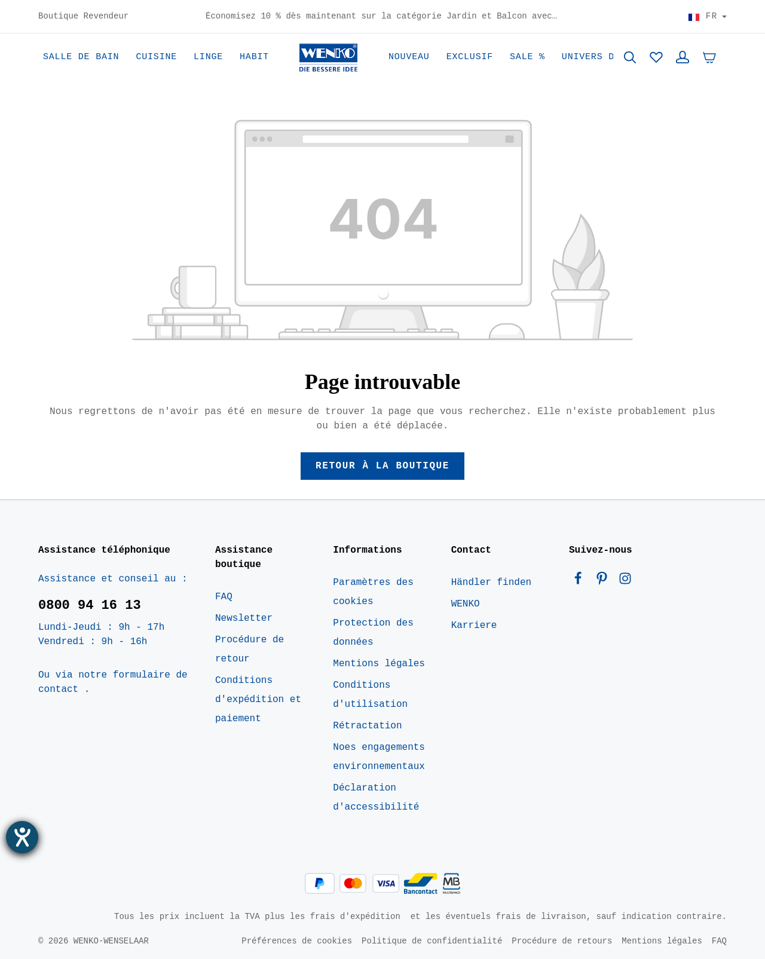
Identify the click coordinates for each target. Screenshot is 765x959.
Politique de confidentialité (432, 940)
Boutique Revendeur (83, 16)
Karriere (474, 625)
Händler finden (491, 582)
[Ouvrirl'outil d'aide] (22, 837)
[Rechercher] (630, 57)
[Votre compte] (682, 57)
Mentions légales (379, 663)
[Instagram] (625, 581)
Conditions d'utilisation (370, 695)
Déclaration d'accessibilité (376, 798)
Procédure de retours (562, 940)
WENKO (465, 604)
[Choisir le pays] (707, 16)
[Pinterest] (604, 581)
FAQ (223, 596)
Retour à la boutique (382, 466)
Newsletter (244, 618)
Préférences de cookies (296, 940)
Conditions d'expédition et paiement (258, 699)
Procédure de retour (249, 649)
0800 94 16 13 (89, 605)
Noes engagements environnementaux (379, 757)
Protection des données (373, 633)
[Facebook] (580, 581)
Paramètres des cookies (373, 592)
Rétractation (367, 726)
